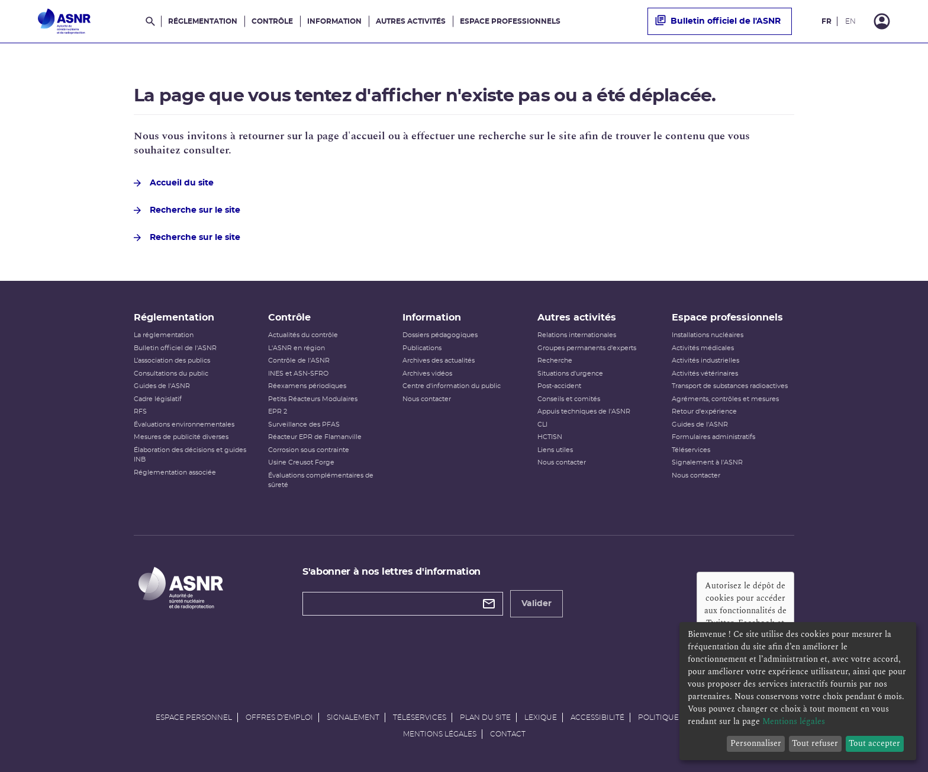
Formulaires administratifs (713, 437)
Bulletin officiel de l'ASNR (718, 21)
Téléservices (691, 450)
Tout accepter (874, 743)
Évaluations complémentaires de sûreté (320, 480)
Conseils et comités (568, 399)
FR (826, 21)
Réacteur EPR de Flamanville (315, 437)
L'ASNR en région (296, 348)
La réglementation (164, 335)
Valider (536, 604)
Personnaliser (755, 743)
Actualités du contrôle (303, 335)
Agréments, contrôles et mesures (725, 399)
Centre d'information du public (451, 386)
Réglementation (202, 21)
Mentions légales (439, 734)
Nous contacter (426, 399)
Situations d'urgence (570, 373)
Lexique (540, 717)
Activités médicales (703, 348)
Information (334, 21)
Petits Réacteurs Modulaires (312, 399)
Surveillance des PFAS (304, 424)
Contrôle (272, 21)
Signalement (353, 717)
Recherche (554, 360)
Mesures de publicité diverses (181, 437)
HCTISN (549, 437)
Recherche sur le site (187, 210)
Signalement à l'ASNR (707, 462)
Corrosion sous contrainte (308, 450)
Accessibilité (597, 717)
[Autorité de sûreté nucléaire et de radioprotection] (64, 21)
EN (850, 21)
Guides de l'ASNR (162, 386)
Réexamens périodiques (307, 386)
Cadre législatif (158, 399)
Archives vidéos (427, 373)
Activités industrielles (705, 360)
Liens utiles (555, 450)
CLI (542, 424)
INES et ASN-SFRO (298, 373)
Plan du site (485, 717)
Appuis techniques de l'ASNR (583, 411)
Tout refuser (815, 743)
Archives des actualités (438, 360)
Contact (508, 734)
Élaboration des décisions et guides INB (190, 455)
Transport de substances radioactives (730, 386)
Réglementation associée (175, 472)
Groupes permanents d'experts (586, 348)
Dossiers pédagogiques (440, 335)
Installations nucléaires (707, 335)
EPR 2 (277, 411)
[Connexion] (882, 21)
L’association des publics (172, 360)
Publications (422, 348)
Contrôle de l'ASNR (299, 360)
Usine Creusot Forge (301, 462)
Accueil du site (174, 183)
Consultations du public (171, 373)
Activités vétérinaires (705, 373)
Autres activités (411, 21)
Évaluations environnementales (184, 424)
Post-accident (559, 386)
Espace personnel (194, 717)
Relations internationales (576, 335)
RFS (140, 411)
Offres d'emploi (279, 717)
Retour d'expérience (704, 411)
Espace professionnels (510, 21)
